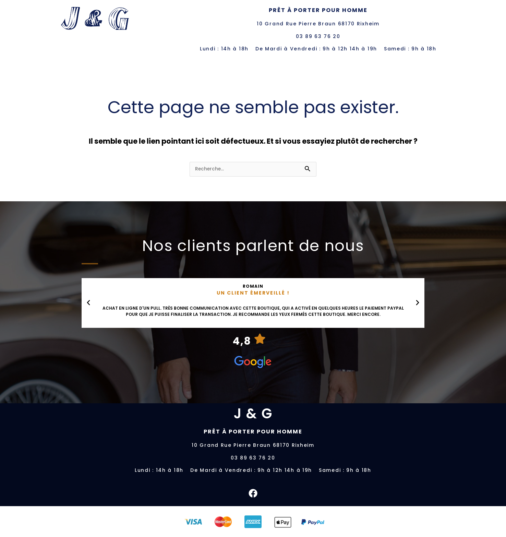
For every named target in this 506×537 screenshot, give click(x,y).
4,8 (242, 341)
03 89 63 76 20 (318, 36)
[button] (88, 302)
